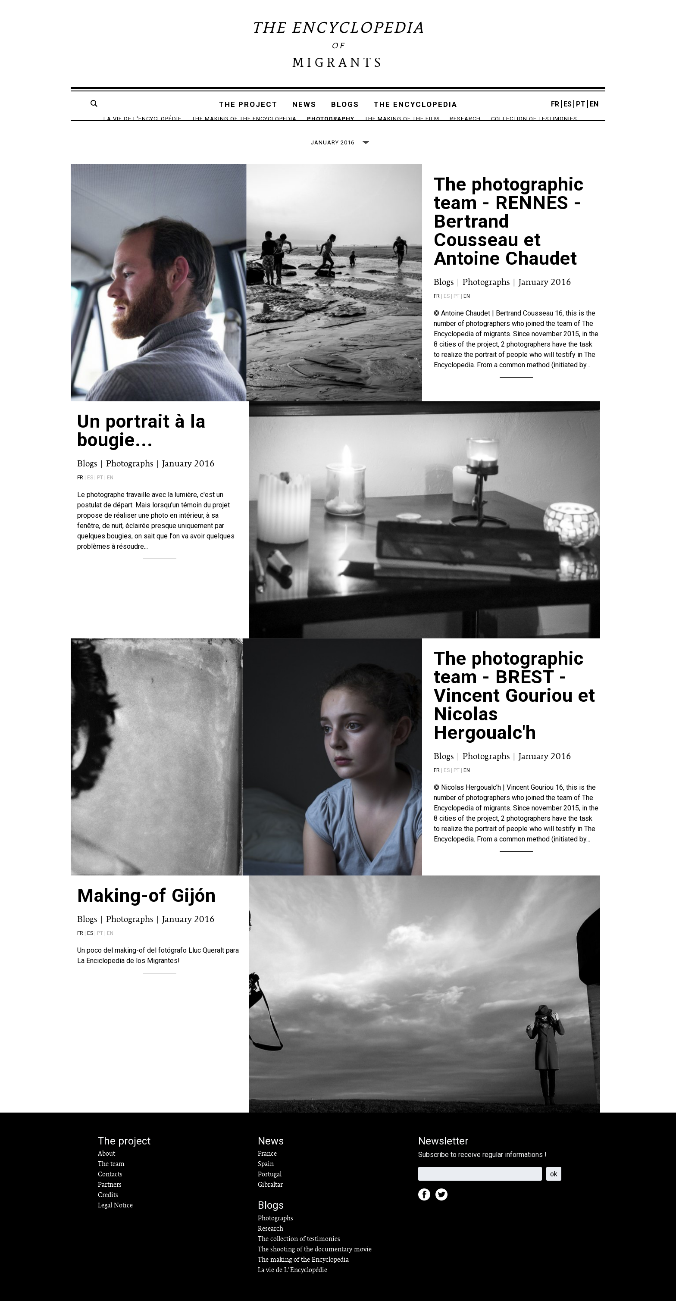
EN (594, 104)
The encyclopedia (415, 104)
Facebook (426, 1206)
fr (437, 305)
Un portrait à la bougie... (141, 439)
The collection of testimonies (299, 1248)
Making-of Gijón (146, 904)
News (304, 104)
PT (580, 104)
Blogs (345, 104)
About (106, 1162)
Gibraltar (270, 1193)
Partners (110, 1193)
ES (567, 104)
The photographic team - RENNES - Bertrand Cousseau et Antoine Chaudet (509, 230)
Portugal (270, 1183)
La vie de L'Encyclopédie (142, 119)
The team (111, 1173)
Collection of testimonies (534, 119)
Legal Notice (115, 1214)
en (466, 305)
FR (555, 104)
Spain (266, 1173)
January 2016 (545, 291)
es (90, 942)
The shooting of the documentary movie (315, 1258)
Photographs (486, 291)
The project (248, 104)
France (267, 1162)
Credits (108, 1204)
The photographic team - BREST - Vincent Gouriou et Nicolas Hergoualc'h (514, 704)
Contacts (110, 1183)
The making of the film (402, 119)
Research (465, 119)
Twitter (444, 1206)
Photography (330, 119)
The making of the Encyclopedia (244, 119)
